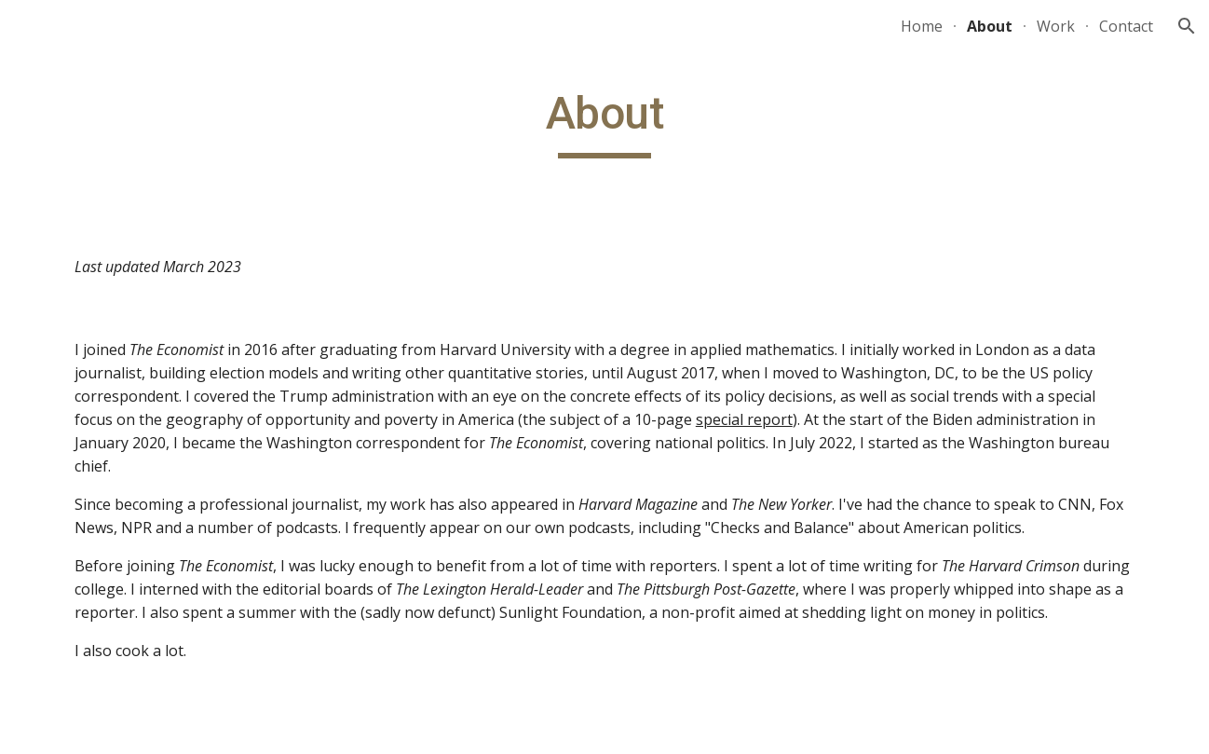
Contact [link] (1126, 26)
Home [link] (922, 26)
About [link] (989, 26)
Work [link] (1056, 26)
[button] (1186, 26)
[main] (604, 122)
